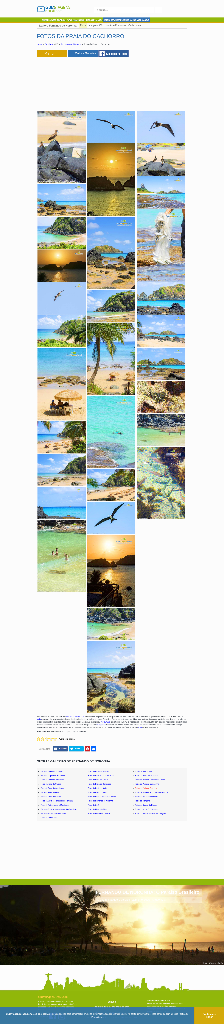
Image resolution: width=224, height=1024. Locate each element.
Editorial (112, 1001)
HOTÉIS (107, 20)
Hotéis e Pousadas (116, 25)
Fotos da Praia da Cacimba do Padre (150, 780)
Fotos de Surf (93, 805)
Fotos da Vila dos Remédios (146, 797)
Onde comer (135, 25)
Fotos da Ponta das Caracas (146, 776)
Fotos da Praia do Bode (97, 788)
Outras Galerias (85, 53)
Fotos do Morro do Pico (97, 809)
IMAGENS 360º (79, 20)
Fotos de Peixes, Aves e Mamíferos (54, 805)
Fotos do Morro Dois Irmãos (146, 809)
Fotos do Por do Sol (48, 818)
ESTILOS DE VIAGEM (94, 20)
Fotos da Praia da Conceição (99, 784)
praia (39, 719)
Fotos (83, 25)
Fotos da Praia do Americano (52, 788)
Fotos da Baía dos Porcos (98, 771)
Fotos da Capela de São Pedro (52, 776)
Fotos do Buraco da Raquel (146, 805)
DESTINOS (61, 20)
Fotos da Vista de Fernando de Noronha (56, 801)
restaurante (105, 722)
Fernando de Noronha (71, 44)
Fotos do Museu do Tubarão (99, 813)
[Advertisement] (69, 82)
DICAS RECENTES (49, 20)
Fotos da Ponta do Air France (52, 780)
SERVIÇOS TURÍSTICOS (120, 20)
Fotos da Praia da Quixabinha (147, 784)
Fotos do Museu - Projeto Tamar (53, 813)
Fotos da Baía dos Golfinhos (51, 771)
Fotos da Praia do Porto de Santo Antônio (151, 792)
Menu (49, 53)
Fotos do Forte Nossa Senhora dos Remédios (58, 809)
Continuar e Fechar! (209, 1015)
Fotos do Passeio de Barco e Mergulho (150, 813)
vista (140, 727)
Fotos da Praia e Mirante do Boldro (102, 797)
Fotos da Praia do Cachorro (146, 788)
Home (39, 44)
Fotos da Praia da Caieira (50, 784)
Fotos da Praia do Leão (49, 792)
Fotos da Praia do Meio (97, 792)
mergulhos (101, 725)
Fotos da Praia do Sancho (50, 797)
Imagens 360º (96, 25)
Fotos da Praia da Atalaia (98, 780)
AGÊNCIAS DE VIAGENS (139, 20)
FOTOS (69, 20)
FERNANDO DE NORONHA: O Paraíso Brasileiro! (148, 892)
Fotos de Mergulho (142, 801)
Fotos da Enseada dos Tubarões (101, 776)
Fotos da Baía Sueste (143, 771)
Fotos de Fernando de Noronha (100, 801)
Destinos (49, 44)
